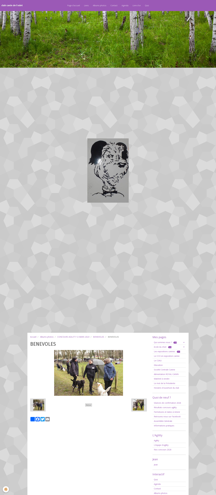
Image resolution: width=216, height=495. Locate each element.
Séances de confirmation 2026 (167, 403)
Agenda (125, 5)
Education (158, 365)
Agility (156, 440)
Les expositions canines (167, 351)
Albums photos (99, 5)
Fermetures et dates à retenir (167, 412)
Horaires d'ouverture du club (166, 388)
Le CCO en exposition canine (166, 356)
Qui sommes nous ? (165, 342)
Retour (88, 405)
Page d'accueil (73, 5)
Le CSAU (158, 360)
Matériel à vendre (161, 378)
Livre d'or (137, 5)
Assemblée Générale (163, 421)
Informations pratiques (164, 425)
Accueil (33, 337)
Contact (114, 5)
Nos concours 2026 (162, 449)
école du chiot (162, 347)
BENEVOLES (98, 337)
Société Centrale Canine (164, 369)
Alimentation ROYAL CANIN (166, 374)
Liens (86, 5)
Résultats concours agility (165, 407)
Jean (156, 464)
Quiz (147, 5)
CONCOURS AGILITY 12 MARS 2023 (73, 337)
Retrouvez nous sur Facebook (167, 416)
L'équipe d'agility (161, 445)
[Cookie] (6, 489)
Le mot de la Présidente (164, 383)
